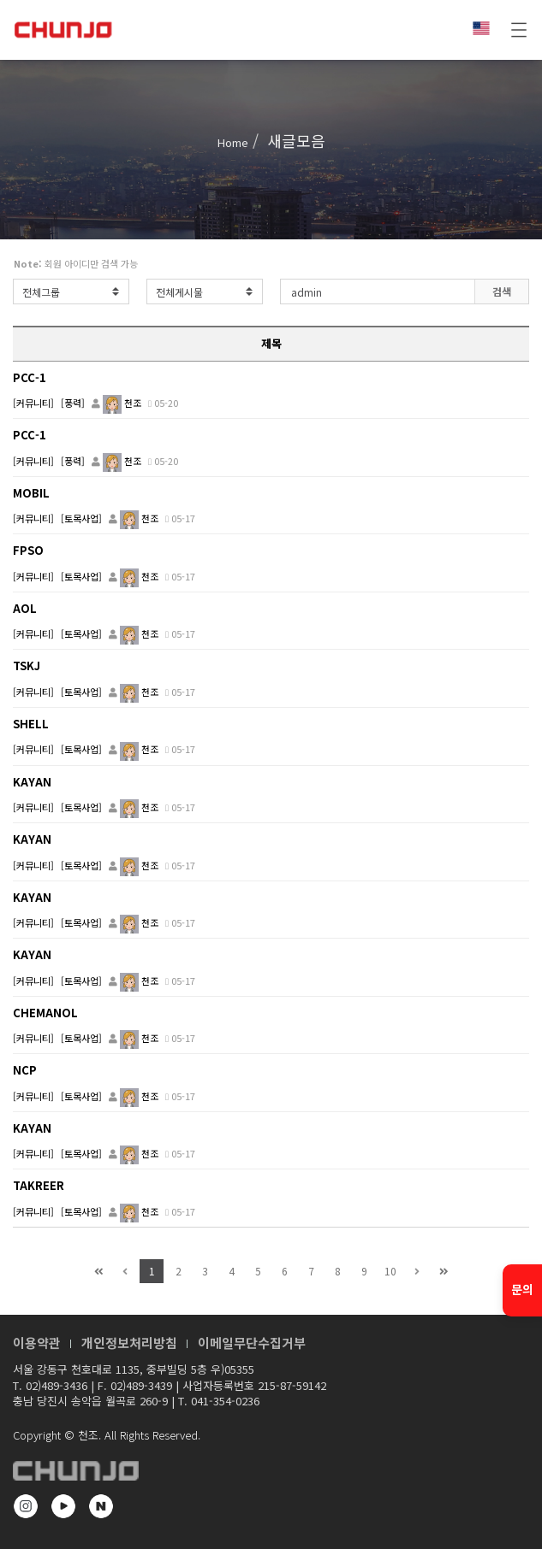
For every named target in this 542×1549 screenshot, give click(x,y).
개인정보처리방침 (129, 1343)
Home (232, 142)
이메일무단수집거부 (252, 1343)
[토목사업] (81, 518)
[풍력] (73, 402)
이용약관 (37, 1343)
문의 (522, 1289)
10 (390, 1270)
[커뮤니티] (33, 402)
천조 (122, 402)
